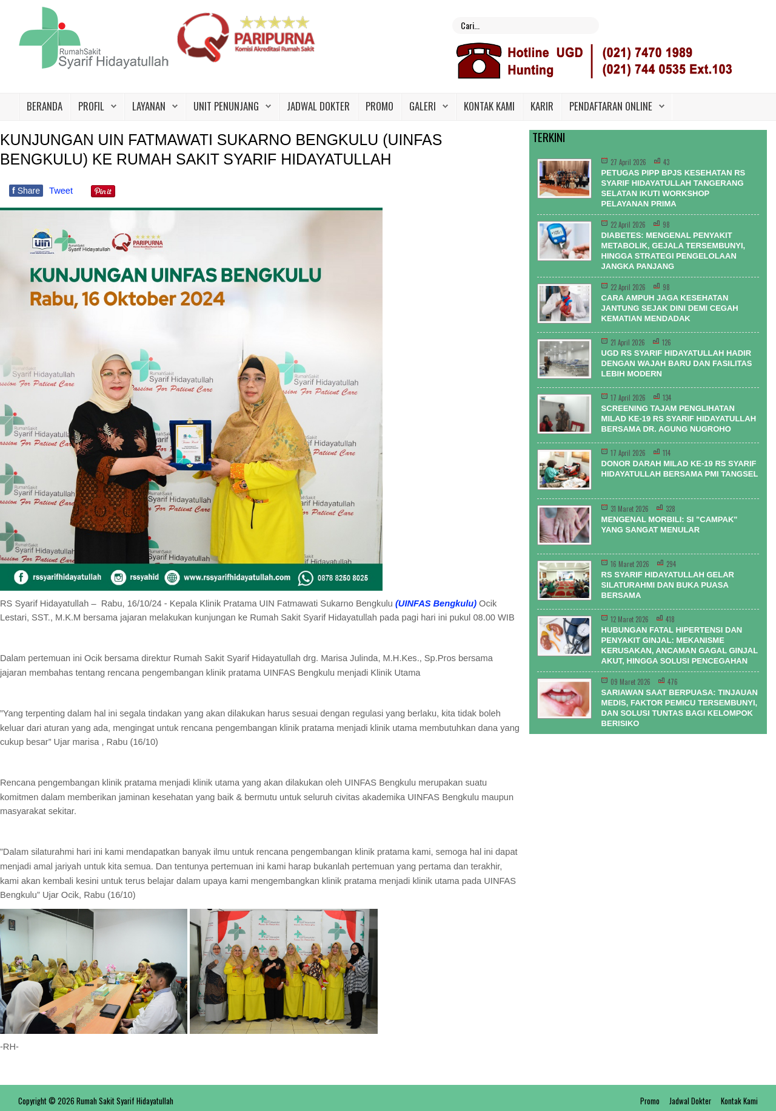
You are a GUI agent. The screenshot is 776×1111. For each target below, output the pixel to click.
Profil (91, 106)
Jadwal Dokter (318, 106)
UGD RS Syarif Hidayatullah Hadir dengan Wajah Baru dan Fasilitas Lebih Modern (676, 363)
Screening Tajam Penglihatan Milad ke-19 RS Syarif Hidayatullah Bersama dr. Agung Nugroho (678, 418)
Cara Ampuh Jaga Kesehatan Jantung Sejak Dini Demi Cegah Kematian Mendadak (669, 308)
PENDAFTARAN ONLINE (610, 106)
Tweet (61, 190)
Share (26, 190)
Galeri (422, 106)
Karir (542, 106)
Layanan (149, 106)
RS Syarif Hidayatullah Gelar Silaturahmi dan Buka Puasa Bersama (667, 585)
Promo (379, 106)
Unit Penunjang (226, 106)
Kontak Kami (489, 106)
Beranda (44, 106)
